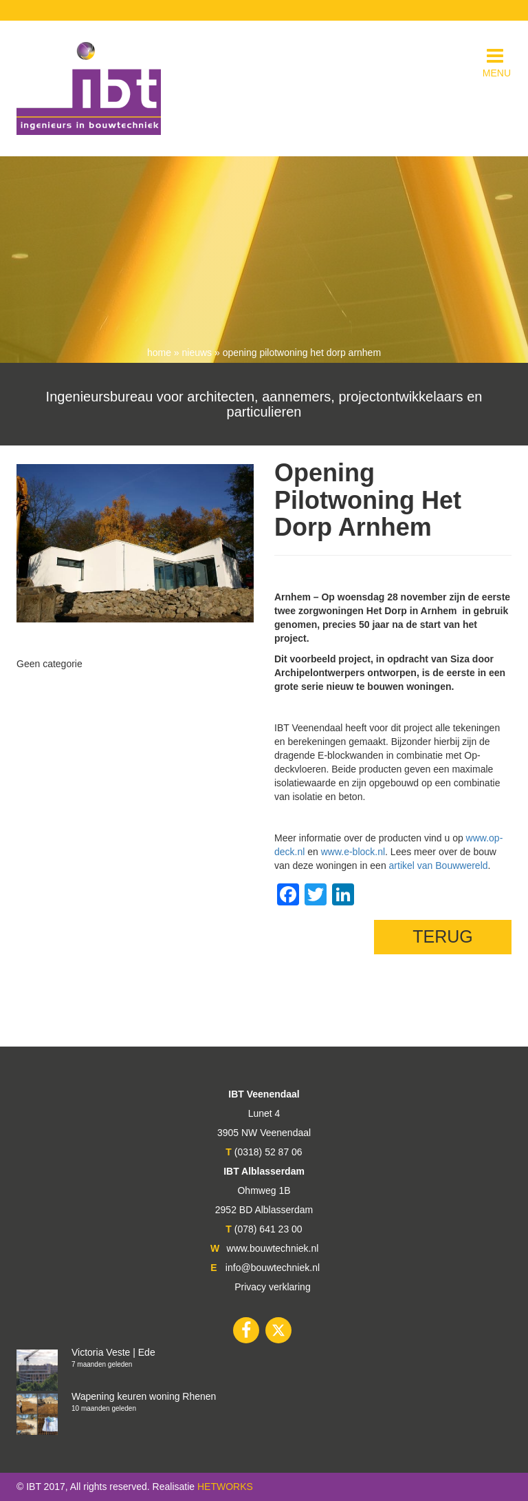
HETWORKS (225, 1486)
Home (159, 352)
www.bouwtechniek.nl (273, 1248)
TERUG (442, 936)
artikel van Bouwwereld (438, 865)
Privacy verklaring (272, 1286)
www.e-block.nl (353, 851)
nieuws (197, 352)
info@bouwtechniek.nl (273, 1267)
